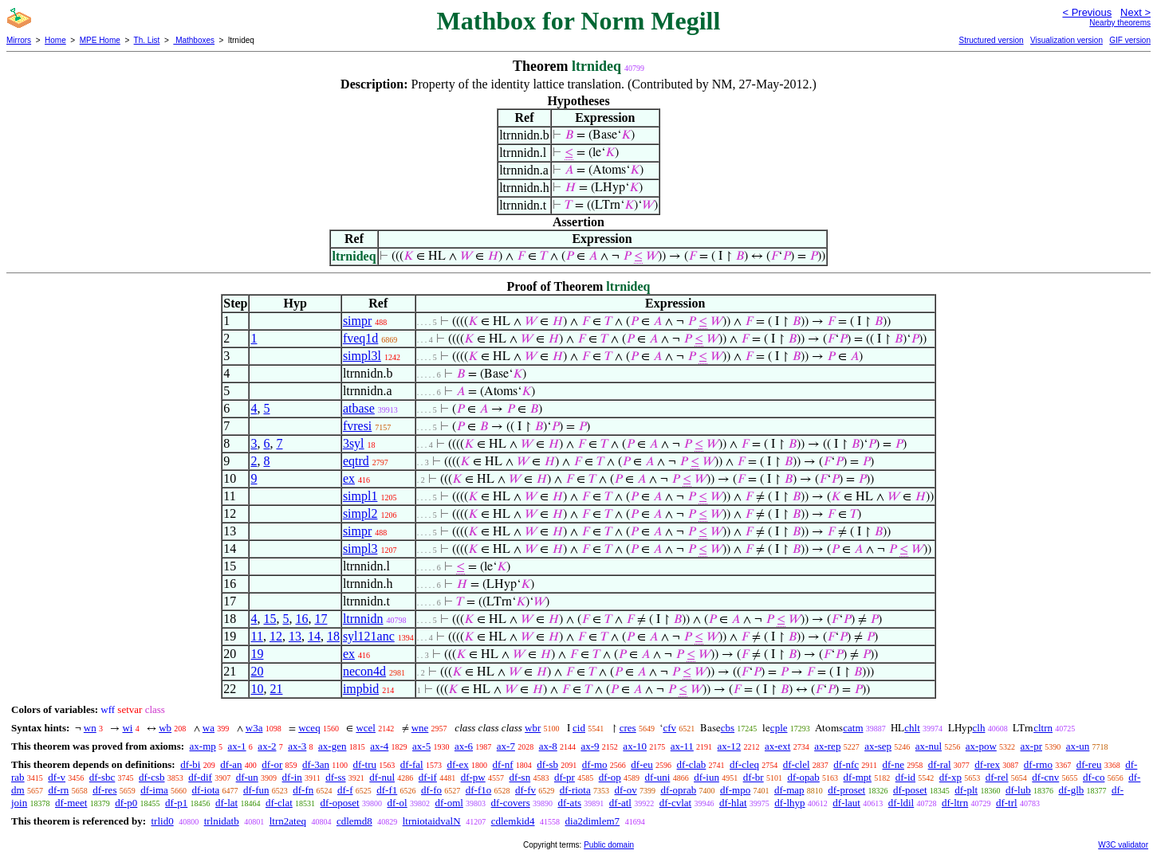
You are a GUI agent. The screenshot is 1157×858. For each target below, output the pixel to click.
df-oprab (678, 790)
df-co (1093, 777)
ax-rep (827, 746)
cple (779, 728)
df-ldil (901, 803)
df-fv (525, 790)
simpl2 (360, 513)
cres (628, 728)
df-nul (382, 777)
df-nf (503, 764)
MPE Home (100, 40)
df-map (789, 790)
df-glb (1071, 790)
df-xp (950, 777)
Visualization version (1066, 40)
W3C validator (1123, 844)
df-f (345, 790)
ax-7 (506, 746)
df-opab (803, 777)
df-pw (473, 777)
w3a (254, 728)
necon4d (364, 671)
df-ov (626, 790)
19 (256, 653)
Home (55, 40)
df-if (428, 777)
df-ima (154, 790)
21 (276, 688)
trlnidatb (221, 821)
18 (333, 636)
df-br (753, 777)
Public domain (609, 844)
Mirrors (18, 40)
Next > (1135, 12)
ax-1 (237, 746)
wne (420, 728)
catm (853, 728)
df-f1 (386, 790)
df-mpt (858, 777)
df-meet (71, 803)
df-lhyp (789, 803)
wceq (309, 728)
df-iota (206, 790)
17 (320, 618)
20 (256, 671)
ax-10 (635, 746)
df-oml (448, 803)
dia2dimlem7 (592, 821)
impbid (361, 688)
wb (165, 728)
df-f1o (479, 790)
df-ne (893, 764)
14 (314, 636)
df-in (292, 777)
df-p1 (176, 803)
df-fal (411, 764)
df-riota (575, 790)
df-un (247, 777)
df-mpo (735, 790)
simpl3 (360, 548)
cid (579, 728)
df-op (610, 777)
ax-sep (877, 746)
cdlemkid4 (513, 821)
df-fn (303, 790)
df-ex (457, 764)
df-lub (1018, 790)
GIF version (1130, 40)
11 (256, 636)
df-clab (691, 764)
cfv (669, 728)
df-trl (1006, 803)
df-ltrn (955, 803)
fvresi (357, 426)
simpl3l (362, 355)
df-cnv (1045, 777)
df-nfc (846, 764)
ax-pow (981, 746)
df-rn (58, 790)
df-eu (641, 764)
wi (127, 728)
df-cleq (744, 764)
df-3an (315, 764)
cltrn (1043, 728)
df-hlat (733, 803)
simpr (357, 320)
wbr (533, 728)
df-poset (910, 790)
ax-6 (464, 746)
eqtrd (356, 461)
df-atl (620, 803)
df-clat (279, 803)
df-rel (997, 777)
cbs (727, 728)
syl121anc (369, 636)
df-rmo (1038, 764)
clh (979, 728)
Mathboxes (193, 40)
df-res (104, 790)
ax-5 (421, 746)
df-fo (431, 790)
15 (269, 618)
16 (301, 618)
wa (208, 728)
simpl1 (360, 496)
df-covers (510, 803)
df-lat (226, 803)
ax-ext (777, 746)
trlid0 (162, 821)
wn (90, 728)
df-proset (846, 790)
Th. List (147, 40)
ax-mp (203, 746)
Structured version (990, 40)
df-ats (569, 803)
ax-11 (682, 746)
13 (295, 636)
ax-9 (590, 746)
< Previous (1087, 12)
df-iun (706, 777)
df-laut (846, 803)
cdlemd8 (354, 821)
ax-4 (379, 746)
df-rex (987, 764)
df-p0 (126, 803)
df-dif (200, 777)
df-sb (547, 764)
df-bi (190, 764)
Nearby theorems (1120, 22)
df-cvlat (675, 803)
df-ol (397, 803)
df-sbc (102, 777)
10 (256, 688)
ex (349, 478)
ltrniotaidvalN (432, 821)
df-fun (256, 790)
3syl (353, 443)
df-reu (1089, 764)
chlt (912, 728)
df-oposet (340, 803)
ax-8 (548, 746)
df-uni (658, 777)
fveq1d (360, 338)
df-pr (564, 777)
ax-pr (1031, 746)
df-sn (519, 777)
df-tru (364, 764)
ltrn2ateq (288, 821)
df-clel (796, 764)
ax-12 (730, 746)
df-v (56, 777)
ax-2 (267, 746)
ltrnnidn (363, 618)
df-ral (939, 764)
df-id (905, 777)
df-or (272, 764)
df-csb (152, 777)
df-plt (966, 790)
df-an (231, 764)
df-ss (335, 777)
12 (276, 636)
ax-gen (332, 746)
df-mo (595, 764)
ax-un (1078, 746)
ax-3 (297, 746)
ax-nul (928, 746)
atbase (359, 408)
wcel (366, 728)
